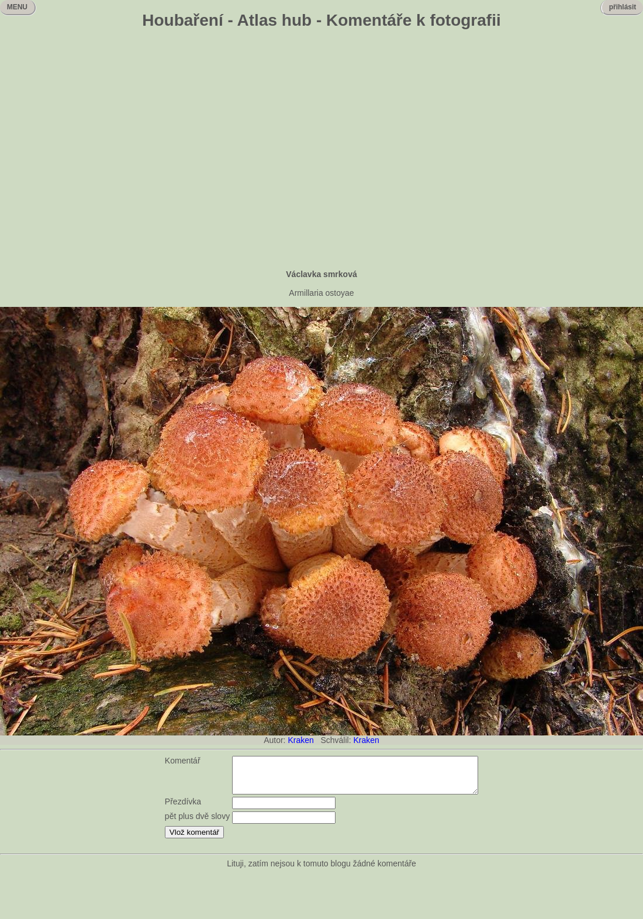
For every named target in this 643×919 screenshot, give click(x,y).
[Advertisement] (109, 150)
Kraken (300, 740)
